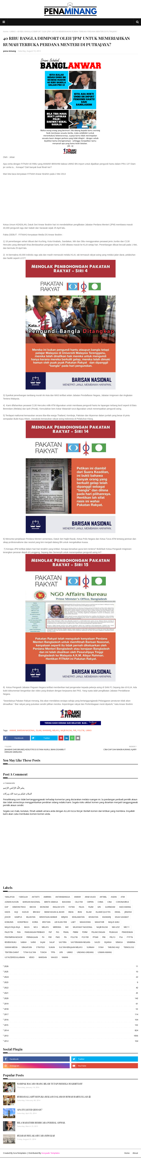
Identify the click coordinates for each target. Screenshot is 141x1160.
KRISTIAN (46, 922)
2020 (71, 998)
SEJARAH (107, 942)
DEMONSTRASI (19, 907)
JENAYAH (128, 912)
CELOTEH (79, 902)
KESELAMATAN (78, 917)
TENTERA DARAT (12, 952)
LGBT (73, 922)
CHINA (100, 902)
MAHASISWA (85, 922)
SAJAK (42, 942)
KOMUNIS (9, 922)
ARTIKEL (103, 897)
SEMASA (119, 942)
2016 (71, 1019)
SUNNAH (90, 947)
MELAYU (55, 730)
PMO (58, 937)
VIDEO (31, 957)
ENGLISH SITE (59, 907)
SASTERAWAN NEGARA (80, 942)
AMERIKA (47, 897)
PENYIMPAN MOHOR (13, 937)
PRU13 (112, 937)
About (135, 1153)
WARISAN (43, 957)
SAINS (33, 942)
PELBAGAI (113, 932)
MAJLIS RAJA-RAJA (12, 927)
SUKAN (52, 947)
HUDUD (25, 912)
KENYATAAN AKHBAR (48, 917)
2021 (71, 993)
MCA (36, 927)
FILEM (90, 907)
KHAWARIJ (47, 730)
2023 (71, 982)
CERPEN (90, 902)
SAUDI (97, 942)
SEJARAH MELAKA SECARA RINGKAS (36, 1135)
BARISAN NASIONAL (26, 730)
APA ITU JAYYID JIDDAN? (29, 1109)
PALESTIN (9, 932)
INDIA (71, 912)
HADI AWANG (125, 907)
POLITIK (81, 730)
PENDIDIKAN (127, 932)
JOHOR (8, 917)
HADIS (7, 912)
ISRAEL (117, 912)
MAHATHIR (99, 922)
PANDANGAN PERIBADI (35, 932)
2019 (71, 1003)
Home (5, 31)
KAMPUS (18, 917)
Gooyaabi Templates (50, 1153)
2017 (71, 1014)
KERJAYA (64, 917)
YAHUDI (54, 957)
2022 (71, 987)
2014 (71, 1030)
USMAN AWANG (105, 952)
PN (65, 937)
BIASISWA (66, 902)
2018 (71, 1009)
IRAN (80, 912)
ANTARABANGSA (62, 897)
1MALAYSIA (10, 897)
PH (43, 937)
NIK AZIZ (116, 927)
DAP (6, 907)
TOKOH (43, 952)
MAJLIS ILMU (113, 922)
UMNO (13, 31)
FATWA (72, 907)
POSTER (85, 937)
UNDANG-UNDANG (85, 952)
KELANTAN (30, 917)
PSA (121, 937)
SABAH (23, 942)
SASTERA (63, 942)
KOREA (35, 922)
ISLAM (38, 730)
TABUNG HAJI (113, 947)
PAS (57, 932)
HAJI (16, 912)
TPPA (53, 952)
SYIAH (101, 947)
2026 (71, 966)
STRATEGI (40, 947)
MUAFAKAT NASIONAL (82, 927)
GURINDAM (110, 907)
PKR (74, 730)
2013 (71, 1035)
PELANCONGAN (98, 932)
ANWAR (12, 730)
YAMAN (65, 957)
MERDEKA (57, 927)
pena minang (9, 51)
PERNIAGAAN (32, 937)
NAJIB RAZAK (66, 730)
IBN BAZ (36, 912)
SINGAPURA (27, 947)
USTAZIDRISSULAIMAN (15, 957)
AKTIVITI (35, 897)
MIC (67, 927)
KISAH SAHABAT (122, 917)
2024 (71, 977)
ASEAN (114, 897)
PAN (19, 932)
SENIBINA (131, 942)
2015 (71, 1025)
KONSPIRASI (23, 922)
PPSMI (95, 937)
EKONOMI (44, 907)
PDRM (84, 932)
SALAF (52, 942)
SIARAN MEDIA (11, 947)
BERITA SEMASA (51, 902)
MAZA (27, 927)
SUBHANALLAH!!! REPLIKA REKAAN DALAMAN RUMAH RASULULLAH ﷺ (54, 1096)
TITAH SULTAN (29, 952)
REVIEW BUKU (10, 942)
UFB (61, 952)
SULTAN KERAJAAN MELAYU (71, 947)
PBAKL (66, 932)
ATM (123, 897)
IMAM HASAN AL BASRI (54, 912)
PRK (104, 937)
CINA (109, 902)
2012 (71, 1041)
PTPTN (130, 937)
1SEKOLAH (23, 897)
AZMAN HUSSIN (12, 902)
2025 (71, 971)
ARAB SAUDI (90, 897)
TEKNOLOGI (128, 947)
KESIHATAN (93, 917)
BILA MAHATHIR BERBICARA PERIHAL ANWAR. (41, 1122)
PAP (50, 932)
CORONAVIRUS (122, 902)
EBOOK (33, 907)
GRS (99, 907)
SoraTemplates (19, 1153)
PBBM (75, 932)
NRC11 (127, 927)
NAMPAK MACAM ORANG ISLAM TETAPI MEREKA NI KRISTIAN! (49, 1083)
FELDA (81, 907)
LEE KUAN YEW (61, 922)
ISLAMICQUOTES (103, 912)
